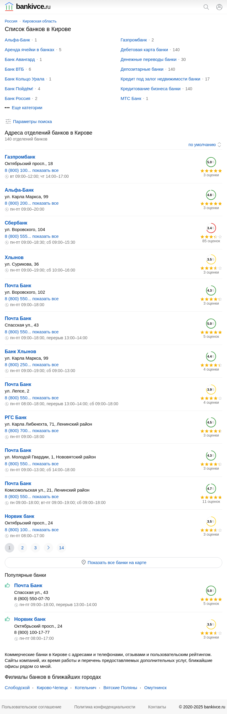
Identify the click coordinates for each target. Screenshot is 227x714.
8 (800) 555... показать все (32, 236)
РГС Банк (16, 417)
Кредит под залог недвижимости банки (160, 78)
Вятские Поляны (120, 687)
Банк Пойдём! (19, 88)
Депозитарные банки (142, 69)
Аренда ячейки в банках (29, 49)
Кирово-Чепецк (52, 687)
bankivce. (27, 6)
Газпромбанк (134, 39)
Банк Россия (17, 98)
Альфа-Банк (17, 39)
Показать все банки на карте (114, 562)
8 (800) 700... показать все (32, 430)
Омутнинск (155, 687)
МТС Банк (131, 98)
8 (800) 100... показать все (32, 170)
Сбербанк (16, 222)
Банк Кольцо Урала (24, 78)
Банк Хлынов (20, 351)
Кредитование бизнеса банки (151, 88)
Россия (11, 21)
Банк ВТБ (14, 69)
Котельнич (85, 687)
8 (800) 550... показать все (32, 298)
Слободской (17, 687)
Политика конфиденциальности (104, 707)
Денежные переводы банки (148, 59)
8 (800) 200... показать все (32, 203)
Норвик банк (19, 516)
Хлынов (14, 257)
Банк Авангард (20, 59)
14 (61, 547)
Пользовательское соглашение (31, 707)
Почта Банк (18, 285)
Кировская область (40, 21)
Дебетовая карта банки (144, 49)
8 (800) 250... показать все (32, 364)
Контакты (157, 707)
